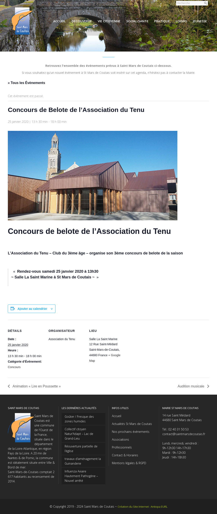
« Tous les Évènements (26, 83)
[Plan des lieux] (152, 349)
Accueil (116, 416)
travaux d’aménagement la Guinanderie (83, 461)
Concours (14, 367)
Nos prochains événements (130, 432)
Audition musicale (191, 386)
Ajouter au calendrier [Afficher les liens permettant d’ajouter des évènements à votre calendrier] (32, 308)
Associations (120, 439)
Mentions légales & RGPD (129, 463)
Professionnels (122, 447)
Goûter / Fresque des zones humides (79, 419)
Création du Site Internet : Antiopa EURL (142, 506)
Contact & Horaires (125, 455)
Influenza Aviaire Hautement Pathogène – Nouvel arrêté (81, 476)
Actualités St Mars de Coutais (132, 424)
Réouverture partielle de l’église (81, 448)
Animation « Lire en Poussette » (36, 386)
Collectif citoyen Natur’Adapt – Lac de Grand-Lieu (79, 433)
